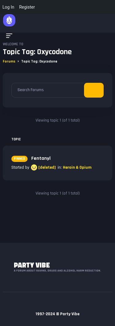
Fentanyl (31, 158)
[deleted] (47, 167)
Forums (9, 61)
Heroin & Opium (77, 167)
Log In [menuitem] (8, 7)
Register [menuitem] (27, 7)
